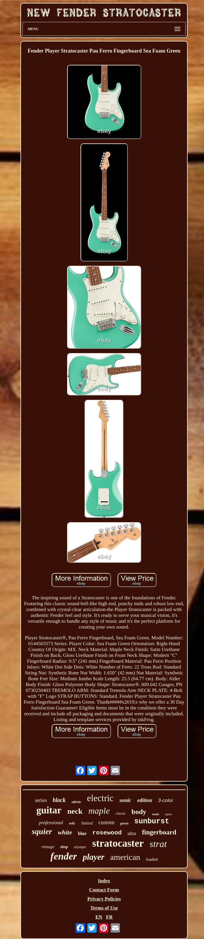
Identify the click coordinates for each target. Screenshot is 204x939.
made (155, 814)
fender (63, 856)
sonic (125, 800)
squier (42, 831)
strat (158, 844)
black (59, 800)
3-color (165, 800)
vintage (47, 846)
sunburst (151, 821)
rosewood (107, 832)
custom (106, 822)
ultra (132, 833)
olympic (80, 847)
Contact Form (104, 890)
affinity (76, 801)
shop (64, 847)
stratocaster (118, 843)
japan (168, 814)
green (124, 823)
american (125, 857)
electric (100, 798)
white (65, 832)
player (93, 857)
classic (121, 813)
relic (72, 823)
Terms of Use (104, 908)
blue (82, 833)
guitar (48, 810)
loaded (152, 859)
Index (104, 881)
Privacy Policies (104, 899)
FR (109, 917)
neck (75, 811)
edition (144, 800)
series (41, 800)
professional (51, 822)
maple (99, 810)
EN (98, 917)
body (139, 811)
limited (87, 823)
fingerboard (159, 832)
